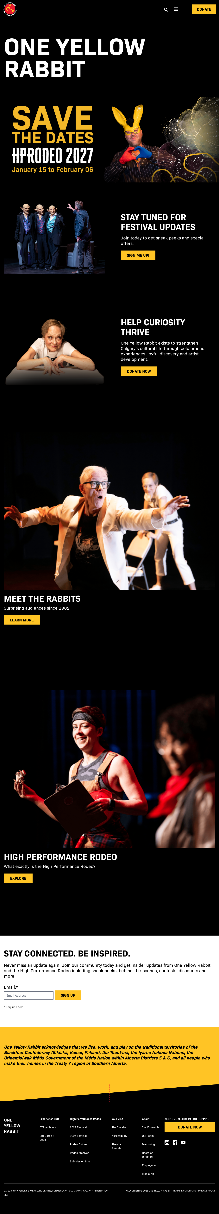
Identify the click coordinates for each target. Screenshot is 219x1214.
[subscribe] (109, 607)
